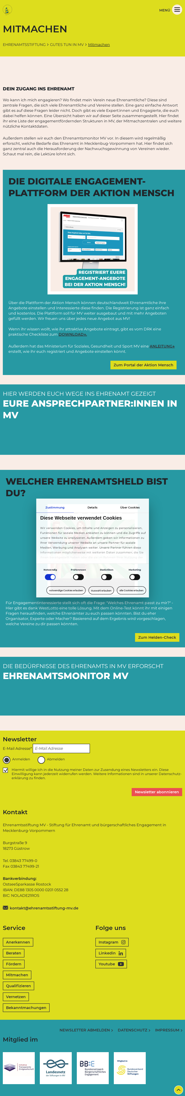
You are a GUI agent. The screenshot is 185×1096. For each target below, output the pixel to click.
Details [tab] (92, 507)
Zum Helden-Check (157, 637)
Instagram (112, 942)
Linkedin (111, 953)
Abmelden (51, 760)
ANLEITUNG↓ (162, 346)
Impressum (167, 1030)
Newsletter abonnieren (157, 792)
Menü (170, 10)
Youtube (111, 964)
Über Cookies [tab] (130, 507)
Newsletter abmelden (85, 1030)
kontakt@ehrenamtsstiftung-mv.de (44, 908)
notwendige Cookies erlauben (66, 590)
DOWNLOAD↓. (73, 334)
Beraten (13, 953)
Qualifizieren (18, 986)
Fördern (13, 964)
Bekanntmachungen (26, 1007)
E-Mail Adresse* (17, 748)
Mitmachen (17, 975)
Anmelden (16, 760)
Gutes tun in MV (67, 44)
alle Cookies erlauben (131, 590)
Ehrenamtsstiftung (24, 44)
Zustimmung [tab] (54, 507)
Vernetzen (16, 997)
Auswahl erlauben (101, 590)
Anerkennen (18, 942)
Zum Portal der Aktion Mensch (143, 365)
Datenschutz (132, 1030)
